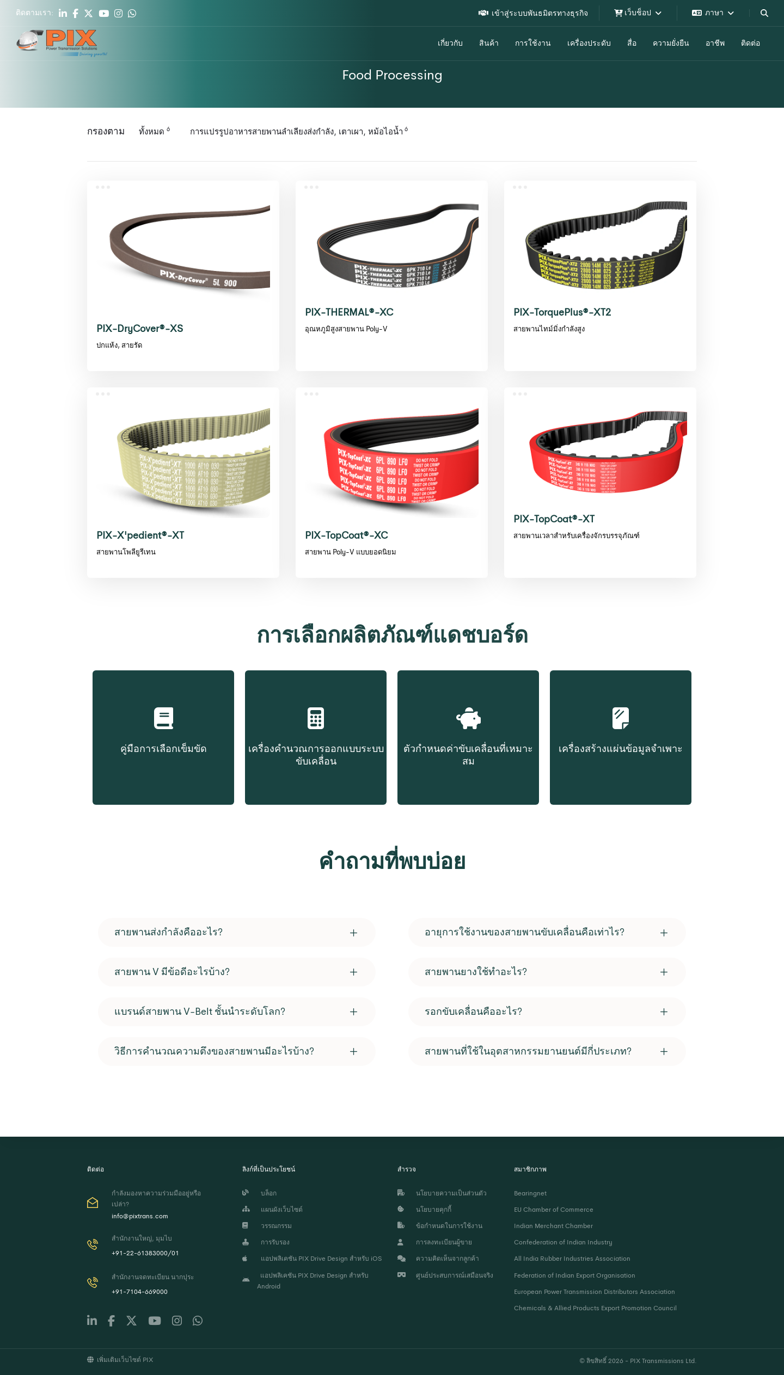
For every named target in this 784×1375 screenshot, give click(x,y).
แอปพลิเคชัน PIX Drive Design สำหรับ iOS (312, 1258)
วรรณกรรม (267, 1226)
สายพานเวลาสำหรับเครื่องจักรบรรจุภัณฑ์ (576, 535)
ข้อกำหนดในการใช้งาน (439, 1226)
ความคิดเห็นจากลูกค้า (438, 1258)
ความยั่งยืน (671, 43)
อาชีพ (715, 43)
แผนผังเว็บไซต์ (272, 1209)
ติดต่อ (750, 43)
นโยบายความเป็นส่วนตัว (442, 1193)
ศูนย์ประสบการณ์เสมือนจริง (445, 1275)
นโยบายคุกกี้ (424, 1209)
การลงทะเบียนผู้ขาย (434, 1242)
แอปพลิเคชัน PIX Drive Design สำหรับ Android (305, 1281)
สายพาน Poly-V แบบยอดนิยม (350, 552)
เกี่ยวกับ (450, 43)
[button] (237, 932)
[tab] (237, 932)
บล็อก (259, 1193)
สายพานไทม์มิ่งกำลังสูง (549, 329)
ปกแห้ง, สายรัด (119, 345)
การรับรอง (266, 1242)
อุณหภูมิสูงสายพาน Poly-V (346, 329)
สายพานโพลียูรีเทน (126, 552)
